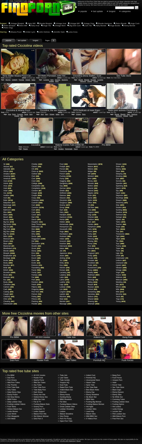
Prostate (92, 260)
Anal (9, 114)
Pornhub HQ (90, 378)
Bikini (7, 236)
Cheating (8, 301)
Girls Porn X (37, 419)
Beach (7, 217)
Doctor (36, 236)
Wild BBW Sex (90, 416)
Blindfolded (9, 248)
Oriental (93, 217)
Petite (92, 236)
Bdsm (7, 215)
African (8, 171)
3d (6, 164)
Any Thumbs (11, 385)
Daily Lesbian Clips (13, 402)
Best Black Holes (91, 390)
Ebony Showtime (91, 395)
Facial (26, 114)
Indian (64, 239)
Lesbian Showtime (66, 409)
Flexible (36, 304)
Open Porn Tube (65, 421)
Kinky (64, 263)
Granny (65, 205)
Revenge (93, 280)
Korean (64, 270)
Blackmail (8, 246)
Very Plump (63, 416)
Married (64, 301)
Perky (92, 234)
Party (92, 229)
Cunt (36, 210)
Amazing (9, 176)
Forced (64, 169)
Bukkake (8, 277)
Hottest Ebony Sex (40, 397)
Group (64, 207)
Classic (95, 81)
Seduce (93, 297)
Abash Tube (89, 383)
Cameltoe (9, 285)
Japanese (66, 253)
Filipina (36, 287)
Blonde (81, 80)
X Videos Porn (90, 419)
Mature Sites (90, 414)
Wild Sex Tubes (39, 383)
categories (126, 11)
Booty (7, 263)
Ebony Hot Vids (38, 395)
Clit (35, 169)
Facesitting (38, 268)
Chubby (37, 164)
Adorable (8, 169)
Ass (21, 116)
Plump (92, 244)
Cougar (37, 193)
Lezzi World (10, 414)
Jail (62, 251)
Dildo (36, 232)
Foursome (65, 171)
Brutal (7, 275)
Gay (63, 186)
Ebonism (62, 392)
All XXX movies (38, 375)
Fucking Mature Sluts (41, 404)
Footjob (64, 167)
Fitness (36, 299)
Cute (36, 212)
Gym (63, 210)
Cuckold (37, 203)
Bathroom (9, 210)
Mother (93, 186)
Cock (36, 179)
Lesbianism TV (38, 409)
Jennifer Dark (59, 32)
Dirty (36, 234)
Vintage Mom (60, 26)
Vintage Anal (61, 23)
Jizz (63, 260)
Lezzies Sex (116, 411)
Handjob (65, 215)
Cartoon (8, 287)
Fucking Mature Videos (67, 404)
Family (36, 272)
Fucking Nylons (117, 404)
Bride (7, 268)
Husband (65, 236)
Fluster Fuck (37, 378)
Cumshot (46, 80)
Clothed (36, 174)
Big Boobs (9, 224)
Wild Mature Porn (118, 416)
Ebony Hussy (64, 395)
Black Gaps (115, 390)
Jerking (65, 258)
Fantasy (37, 275)
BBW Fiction (11, 399)
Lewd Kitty (89, 411)
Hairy (52, 80)
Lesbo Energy (116, 409)
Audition (8, 195)
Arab (7, 188)
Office (92, 203)
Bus (6, 280)
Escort (36, 258)
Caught (8, 294)
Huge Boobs (115, 26)
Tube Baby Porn (39, 390)
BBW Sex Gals (38, 399)
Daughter (37, 222)
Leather (64, 282)
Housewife (66, 229)
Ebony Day (89, 392)
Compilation (38, 188)
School (92, 289)
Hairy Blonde (101, 26)
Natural (93, 191)
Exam (35, 260)
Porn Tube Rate (12, 387)
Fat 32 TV (36, 402)
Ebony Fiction (11, 395)
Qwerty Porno (38, 380)
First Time (37, 292)
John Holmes (44, 32)
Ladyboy (65, 275)
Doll (35, 241)
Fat (35, 277)
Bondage (9, 258)
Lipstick (64, 294)
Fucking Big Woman (92, 402)
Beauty (8, 220)
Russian (93, 287)
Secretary (93, 294)
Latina (64, 280)
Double (36, 246)
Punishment (94, 268)
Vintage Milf (75, 23)
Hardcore (83, 81)
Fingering (37, 289)
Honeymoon (66, 227)
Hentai (64, 220)
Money (92, 181)
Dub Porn (10, 378)
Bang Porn (115, 375)
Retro (57, 81)
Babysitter (9, 203)
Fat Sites (62, 402)
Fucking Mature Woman (94, 404)
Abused (7, 167)
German (65, 188)
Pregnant (93, 253)
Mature (93, 167)
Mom (92, 179)
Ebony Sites (116, 395)
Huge (131, 116)
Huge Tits (47, 26)
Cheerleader (10, 304)
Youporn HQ (63, 383)
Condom (36, 191)
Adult (113, 383)
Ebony (36, 251)
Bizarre (8, 241)
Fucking (65, 176)
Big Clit (8, 227)
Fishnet (36, 294)
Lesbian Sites (90, 409)
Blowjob (8, 80)
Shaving (92, 301)
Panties (93, 224)
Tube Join (62, 375)
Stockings (65, 80)
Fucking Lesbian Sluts (119, 402)
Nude (92, 195)
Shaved (93, 299)
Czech (36, 215)
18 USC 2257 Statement (67, 441)
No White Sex (116, 397)
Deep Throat (39, 224)
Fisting (36, 297)
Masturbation (95, 164)
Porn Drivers (11, 380)
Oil (91, 205)
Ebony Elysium (117, 392)
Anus (7, 186)
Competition (38, 186)
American (9, 179)
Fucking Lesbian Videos (15, 404)
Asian (7, 191)
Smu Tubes (10, 390)
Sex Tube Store (117, 387)
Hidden (65, 222)
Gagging (65, 181)
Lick (63, 289)
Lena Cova (72, 32)
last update (98, 11)
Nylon (92, 200)
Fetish (36, 285)
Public (92, 265)
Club (35, 176)
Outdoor (93, 220)
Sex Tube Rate (91, 387)
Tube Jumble (64, 380)
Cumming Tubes (117, 399)
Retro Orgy (8, 28)
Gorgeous (66, 203)
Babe (8, 200)
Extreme (37, 265)
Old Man (93, 207)
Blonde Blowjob (45, 23)
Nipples (93, 193)
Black (7, 244)
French (65, 174)
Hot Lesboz (115, 407)
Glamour (65, 195)
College (37, 183)
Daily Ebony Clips (13, 392)
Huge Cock (134, 23)
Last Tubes (63, 378)
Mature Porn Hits (39, 414)
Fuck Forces (116, 378)
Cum (36, 205)
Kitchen (64, 268)
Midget (92, 171)
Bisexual (8, 239)
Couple (37, 195)
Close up (37, 171)
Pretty (92, 256)
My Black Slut (90, 397)
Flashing (37, 301)
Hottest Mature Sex (13, 409)
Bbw (7, 212)
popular (83, 11)
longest (112, 11)
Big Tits (8, 234)
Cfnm (7, 299)
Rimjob (92, 285)
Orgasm (93, 212)
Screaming (94, 292)
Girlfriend (65, 193)
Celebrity (14, 80)
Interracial (66, 246)
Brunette (93, 80)
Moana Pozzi (16, 32)
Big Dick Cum (75, 26)
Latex (64, 277)
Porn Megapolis (12, 416)
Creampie (38, 200)
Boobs (8, 260)
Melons (92, 169)
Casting (8, 292)
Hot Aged (88, 407)
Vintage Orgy (88, 23)
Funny (64, 179)
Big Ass (8, 222)
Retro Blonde (121, 23)
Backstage (9, 205)
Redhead (93, 275)
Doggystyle (38, 239)
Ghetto (64, 191)
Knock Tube (116, 385)
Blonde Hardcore (105, 23)
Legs (64, 285)
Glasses (65, 198)
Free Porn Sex (117, 419)
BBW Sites (89, 399)
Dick (35, 229)
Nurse (92, 198)
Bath (7, 207)
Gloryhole (65, 200)
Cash (7, 289)
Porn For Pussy (65, 419)
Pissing (25, 149)
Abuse (79, 441)
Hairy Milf (31, 23)
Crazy (36, 198)
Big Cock (9, 229)
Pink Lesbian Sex (118, 414)
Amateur (61, 149)
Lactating (65, 272)
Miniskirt (93, 176)
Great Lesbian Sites (66, 407)
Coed (36, 181)
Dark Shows (37, 392)
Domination (38, 244)
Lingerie (65, 292)
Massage (65, 304)
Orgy (62, 114)
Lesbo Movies (11, 411)
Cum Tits (88, 26)
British (8, 270)
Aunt (6, 198)
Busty (14, 114)
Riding (92, 282)
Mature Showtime (65, 414)
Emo (35, 253)
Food (63, 164)
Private (92, 258)
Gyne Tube (89, 385)
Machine (65, 297)
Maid (63, 299)
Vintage (27, 80)
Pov (91, 251)
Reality (93, 272)
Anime (7, 183)
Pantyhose (94, 227)
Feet (36, 280)
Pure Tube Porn (39, 387)
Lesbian (65, 287)
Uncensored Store (92, 380)
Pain (91, 222)
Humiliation (66, 234)
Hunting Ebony (64, 397)
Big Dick (8, 232)
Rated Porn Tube (65, 387)
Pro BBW (9, 375)
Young (76, 149)
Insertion (65, 244)
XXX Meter (10, 419)
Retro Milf (23, 26)
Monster (93, 183)
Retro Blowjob (9, 26)
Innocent (65, 241)
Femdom (37, 282)
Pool (91, 246)
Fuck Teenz (10, 407)
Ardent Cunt (89, 375)
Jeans (64, 256)
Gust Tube (63, 385)
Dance (36, 220)
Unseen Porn (116, 380)
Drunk (36, 248)
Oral (92, 210)
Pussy (93, 270)
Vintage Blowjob (17, 23)
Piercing (93, 239)
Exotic (36, 263)
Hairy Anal (35, 26)
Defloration (37, 227)
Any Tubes (37, 385)
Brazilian (8, 265)
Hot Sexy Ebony (12, 397)
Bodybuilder (9, 256)
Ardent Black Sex (65, 390)
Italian (33, 80)
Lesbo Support (38, 411)
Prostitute (93, 263)
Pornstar (21, 80)
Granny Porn (37, 407)
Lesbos (61, 411)
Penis (92, 232)
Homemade (68, 149)
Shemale (93, 304)
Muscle (92, 188)
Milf (92, 174)
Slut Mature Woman (40, 416)
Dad (35, 217)
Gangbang (66, 183)
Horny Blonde (129, 26)
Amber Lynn (30, 32)
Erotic (36, 256)
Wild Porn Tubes (12, 383)
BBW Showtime (65, 399)
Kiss (63, 265)
